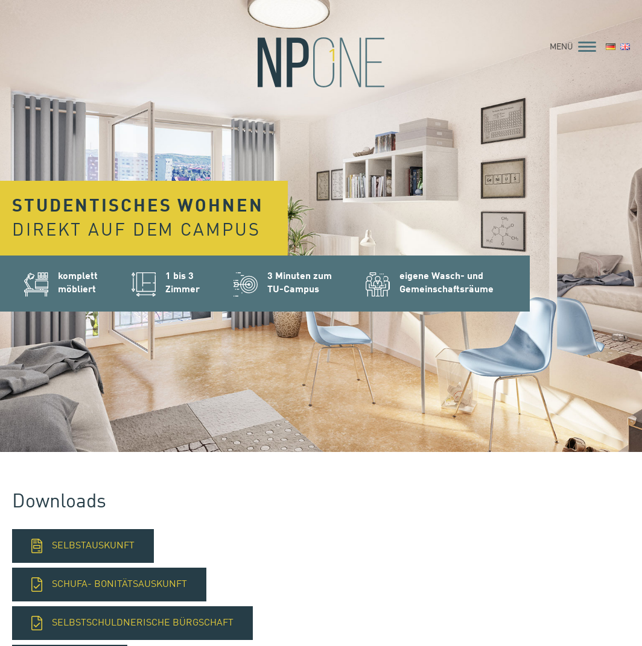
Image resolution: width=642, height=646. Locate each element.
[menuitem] (610, 47)
